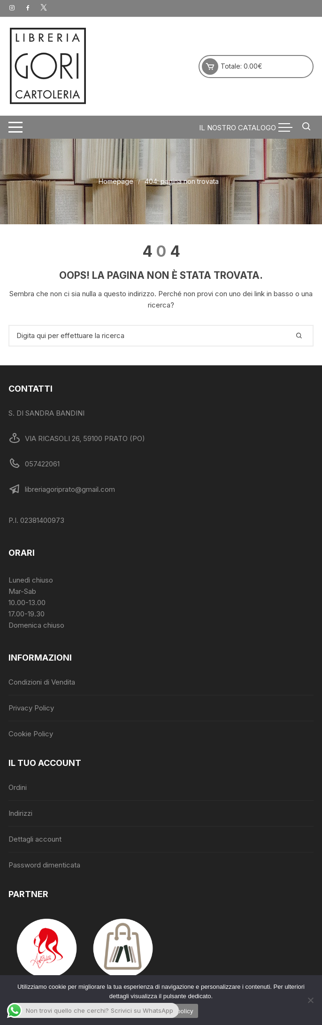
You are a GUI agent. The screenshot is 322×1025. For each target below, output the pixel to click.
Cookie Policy (30, 733)
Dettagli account (34, 839)
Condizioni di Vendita (41, 682)
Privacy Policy (31, 707)
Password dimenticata (44, 864)
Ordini (17, 787)
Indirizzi (20, 813)
